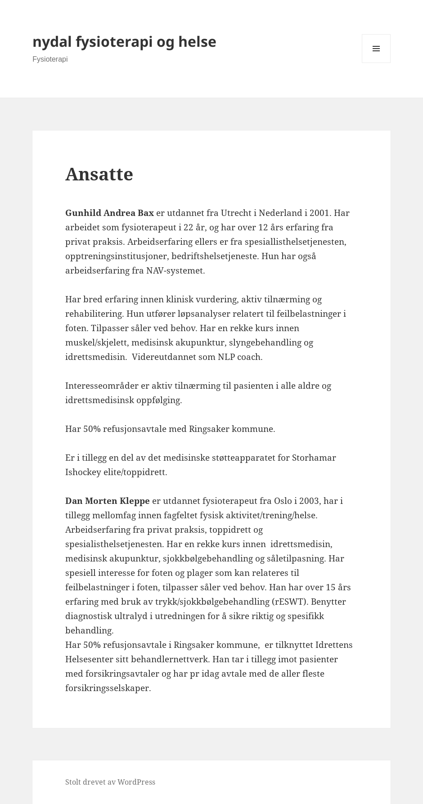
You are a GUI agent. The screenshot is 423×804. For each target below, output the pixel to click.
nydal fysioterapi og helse (124, 41)
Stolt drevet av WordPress (110, 782)
